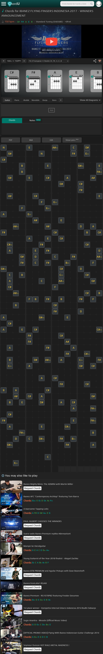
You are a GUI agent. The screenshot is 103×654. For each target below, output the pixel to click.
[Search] (91, 3)
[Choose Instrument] (61, 100)
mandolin (35, 100)
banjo (45, 100)
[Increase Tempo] (24, 61)
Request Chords (32, 488)
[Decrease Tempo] (3, 61)
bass (54, 100)
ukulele (26, 100)
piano (16, 100)
